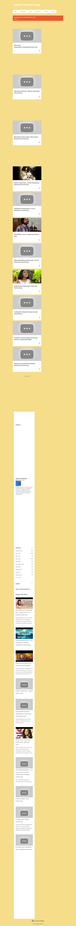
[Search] (62, 5)
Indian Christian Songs (27, 4)
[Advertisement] (40, 25)
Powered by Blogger (38, 921)
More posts (27, 376)
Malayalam (38, 11)
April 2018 (18, 561)
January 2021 (19, 550)
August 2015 (19, 569)
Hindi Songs (23, 11)
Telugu (53, 11)
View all (16, 19)
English (46, 11)
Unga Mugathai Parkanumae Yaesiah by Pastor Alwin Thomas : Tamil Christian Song (24, 714)
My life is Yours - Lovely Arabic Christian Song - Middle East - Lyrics (23, 742)
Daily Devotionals (20, 480)
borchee (41, 923)
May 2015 (18, 572)
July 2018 (18, 556)
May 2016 (18, 567)
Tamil (30, 11)
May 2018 (18, 559)
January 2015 (19, 575)
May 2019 (18, 553)
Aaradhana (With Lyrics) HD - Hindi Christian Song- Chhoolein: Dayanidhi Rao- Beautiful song (24, 642)
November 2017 (20, 564)
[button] (39, 51)
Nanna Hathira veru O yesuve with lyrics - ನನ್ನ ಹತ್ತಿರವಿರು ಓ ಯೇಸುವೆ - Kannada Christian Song (24, 612)
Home (15, 11)
